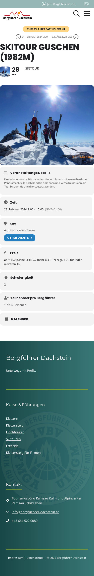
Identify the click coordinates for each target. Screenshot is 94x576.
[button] (76, 15)
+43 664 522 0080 (25, 521)
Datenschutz (35, 558)
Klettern (12, 418)
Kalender (19, 319)
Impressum (15, 558)
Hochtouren (15, 432)
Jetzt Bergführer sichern (58, 3)
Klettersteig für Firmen (23, 452)
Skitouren (13, 439)
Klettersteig (15, 425)
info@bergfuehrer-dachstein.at (35, 512)
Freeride (12, 446)
